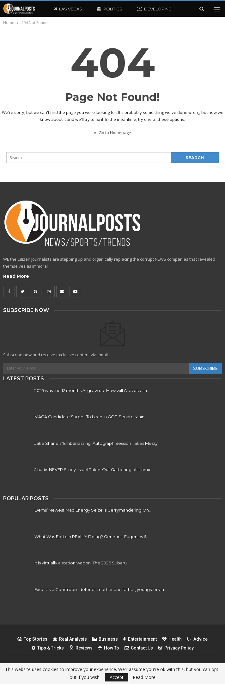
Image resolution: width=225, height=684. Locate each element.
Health (172, 639)
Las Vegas (68, 8)
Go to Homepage (112, 132)
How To (108, 647)
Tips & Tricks (48, 647)
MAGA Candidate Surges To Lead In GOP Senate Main (89, 416)
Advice (197, 639)
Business (105, 639)
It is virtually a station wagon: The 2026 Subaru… (82, 562)
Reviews (81, 647)
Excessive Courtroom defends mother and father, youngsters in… (100, 589)
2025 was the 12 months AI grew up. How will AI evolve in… (92, 390)
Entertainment (140, 639)
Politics (109, 8)
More (143, 8)
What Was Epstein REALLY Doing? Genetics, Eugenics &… (91, 536)
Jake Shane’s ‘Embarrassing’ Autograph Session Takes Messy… (97, 443)
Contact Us (139, 647)
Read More (16, 276)
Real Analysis (70, 639)
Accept (117, 677)
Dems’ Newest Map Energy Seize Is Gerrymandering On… (93, 510)
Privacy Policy (176, 647)
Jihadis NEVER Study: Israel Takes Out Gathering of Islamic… (94, 469)
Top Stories (32, 639)
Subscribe (205, 368)
